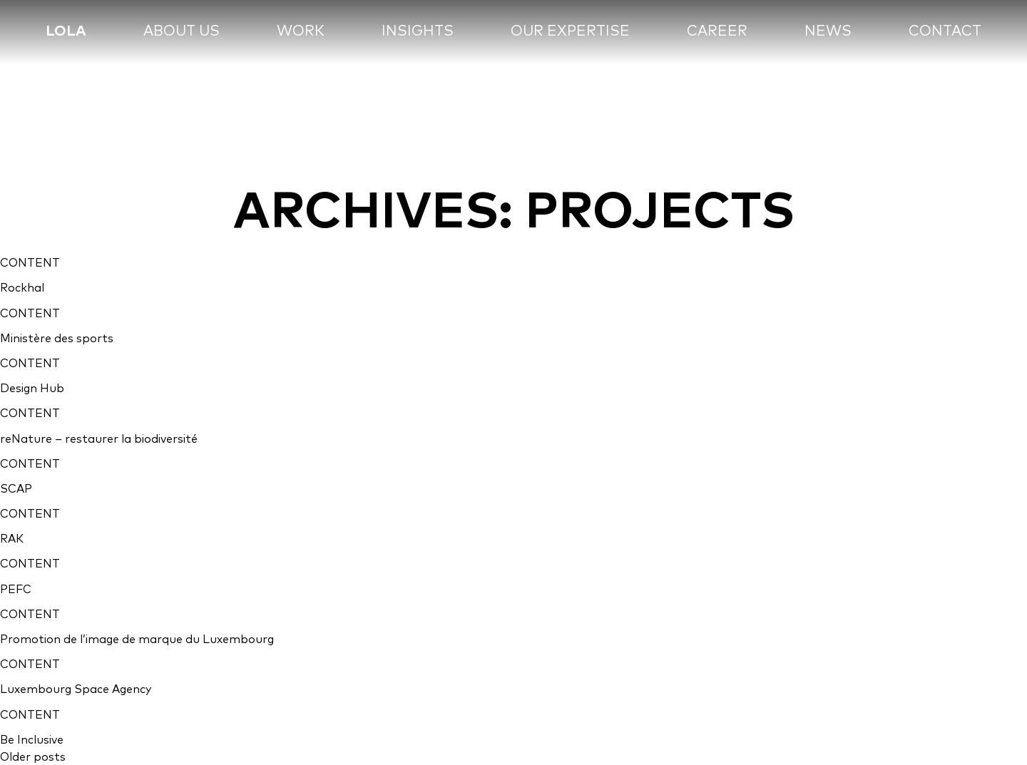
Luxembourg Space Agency (75, 689)
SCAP (16, 488)
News (828, 30)
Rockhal (22, 287)
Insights (418, 30)
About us (181, 30)
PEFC (15, 589)
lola (66, 30)
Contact (945, 30)
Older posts (33, 756)
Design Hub (32, 388)
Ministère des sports (56, 338)
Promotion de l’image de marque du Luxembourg (137, 639)
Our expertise (570, 30)
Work (301, 30)
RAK (12, 538)
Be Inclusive (31, 739)
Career (717, 30)
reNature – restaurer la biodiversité (99, 438)
